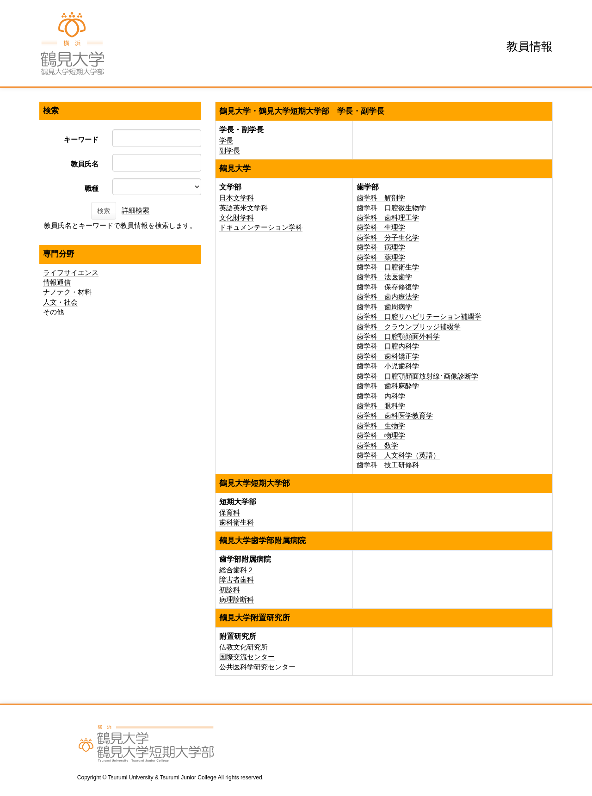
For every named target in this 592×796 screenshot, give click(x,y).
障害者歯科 (236, 579)
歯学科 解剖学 (381, 198)
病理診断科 (236, 599)
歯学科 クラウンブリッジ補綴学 (409, 327)
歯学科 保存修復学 (388, 287)
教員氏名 (85, 164)
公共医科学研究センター (257, 667)
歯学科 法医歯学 (384, 277)
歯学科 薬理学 (381, 257)
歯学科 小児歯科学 (388, 366)
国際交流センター (247, 657)
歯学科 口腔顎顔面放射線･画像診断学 (417, 376)
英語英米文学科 (243, 208)
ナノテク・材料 (67, 292)
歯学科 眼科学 (381, 406)
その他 (53, 312)
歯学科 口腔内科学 (388, 346)
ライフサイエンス (71, 272)
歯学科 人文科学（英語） (398, 455)
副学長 (229, 150)
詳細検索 (135, 210)
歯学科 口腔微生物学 (391, 208)
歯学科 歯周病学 (384, 307)
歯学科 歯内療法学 (388, 296)
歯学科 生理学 (381, 227)
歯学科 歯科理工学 (388, 217)
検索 (103, 210)
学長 (226, 140)
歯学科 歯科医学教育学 (395, 415)
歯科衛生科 (236, 522)
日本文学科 (236, 198)
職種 (92, 188)
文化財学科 (236, 217)
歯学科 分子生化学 (388, 237)
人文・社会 (60, 302)
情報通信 (57, 282)
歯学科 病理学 (381, 247)
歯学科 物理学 (381, 435)
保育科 (229, 512)
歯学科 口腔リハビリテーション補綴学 (419, 316)
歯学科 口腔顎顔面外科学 (398, 336)
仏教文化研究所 (243, 647)
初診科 (229, 590)
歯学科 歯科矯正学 (388, 356)
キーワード (81, 139)
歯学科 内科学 (381, 396)
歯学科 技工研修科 (388, 465)
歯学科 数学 (377, 445)
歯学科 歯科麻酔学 (388, 386)
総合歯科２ (236, 570)
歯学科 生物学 (381, 425)
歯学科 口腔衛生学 (388, 267)
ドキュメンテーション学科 (260, 227)
